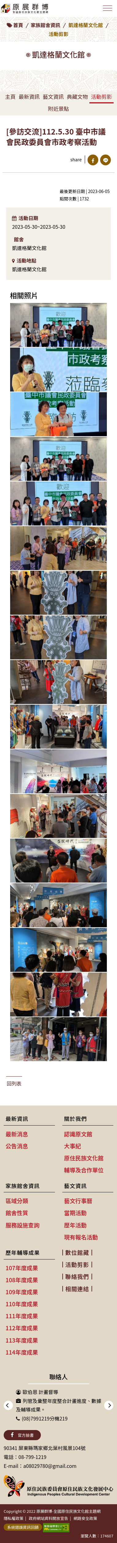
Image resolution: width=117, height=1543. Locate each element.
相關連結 (77, 1289)
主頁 (10, 96)
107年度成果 (22, 1268)
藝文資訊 (53, 96)
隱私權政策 (13, 1518)
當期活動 (75, 1213)
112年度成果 (22, 1328)
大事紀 (72, 1146)
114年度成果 (22, 1352)
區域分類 (17, 1201)
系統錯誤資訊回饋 (22, 1527)
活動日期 (25, 218)
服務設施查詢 (22, 1225)
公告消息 (17, 1146)
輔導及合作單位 (84, 1170)
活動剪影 (101, 96)
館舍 (19, 239)
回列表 (14, 1083)
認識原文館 (78, 1134)
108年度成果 (22, 1280)
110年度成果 (22, 1304)
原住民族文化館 (84, 1158)
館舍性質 (17, 1213)
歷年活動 (75, 1225)
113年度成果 (22, 1340)
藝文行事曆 (78, 1201)
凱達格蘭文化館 (85, 25)
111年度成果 (22, 1316)
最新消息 (17, 1134)
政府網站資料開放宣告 (48, 1518)
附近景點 (58, 108)
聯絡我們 (77, 1276)
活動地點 (24, 260)
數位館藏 (77, 1252)
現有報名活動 (81, 1237)
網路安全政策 (85, 1518)
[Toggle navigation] (107, 8)
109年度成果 (22, 1292)
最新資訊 (29, 96)
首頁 (18, 25)
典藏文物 (77, 96)
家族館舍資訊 (45, 25)
